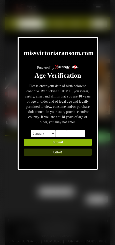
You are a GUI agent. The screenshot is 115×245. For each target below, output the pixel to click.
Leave (57, 152)
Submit (57, 142)
